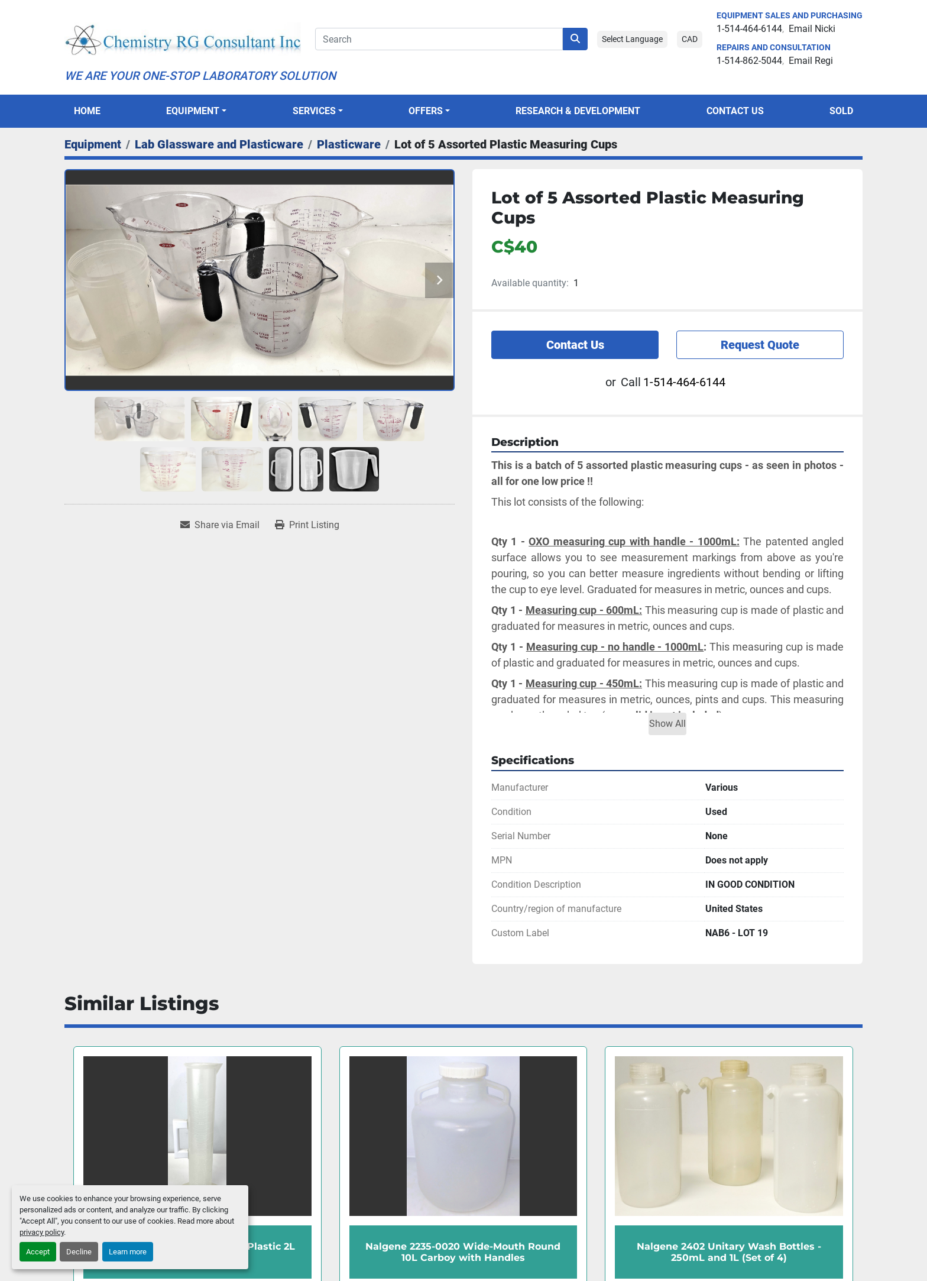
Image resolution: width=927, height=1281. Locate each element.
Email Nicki (812, 28)
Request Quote (760, 345)
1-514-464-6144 (749, 28)
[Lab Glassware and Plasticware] (219, 144)
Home (87, 111)
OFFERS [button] (426, 111)
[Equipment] (92, 144)
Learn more (128, 1251)
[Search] (439, 39)
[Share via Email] (220, 525)
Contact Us (735, 111)
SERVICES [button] (314, 111)
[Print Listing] (307, 525)
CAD (690, 39)
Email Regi (811, 60)
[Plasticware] (349, 144)
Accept (38, 1251)
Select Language (632, 39)
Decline (79, 1251)
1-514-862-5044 (749, 60)
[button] (196, 111)
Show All (667, 723)
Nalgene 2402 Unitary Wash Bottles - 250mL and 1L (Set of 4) (729, 1252)
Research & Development (578, 111)
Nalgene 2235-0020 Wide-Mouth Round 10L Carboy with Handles (462, 1252)
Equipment (192, 111)
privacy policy (42, 1232)
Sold (841, 111)
